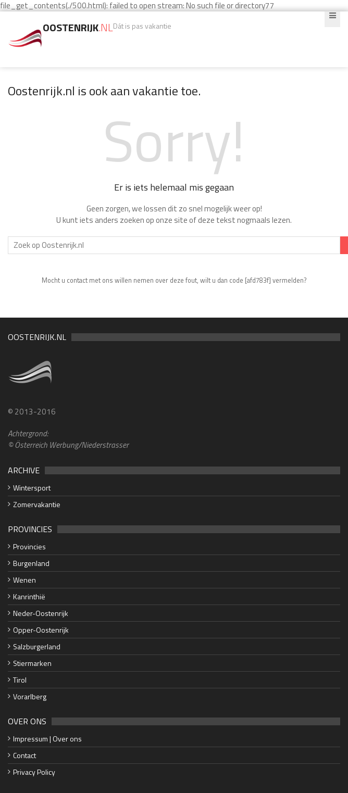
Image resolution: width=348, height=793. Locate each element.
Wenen (24, 579)
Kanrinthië (29, 596)
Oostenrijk (78, 27)
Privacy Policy (34, 771)
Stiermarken (32, 663)
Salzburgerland (36, 646)
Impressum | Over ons (47, 738)
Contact (24, 755)
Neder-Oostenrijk (40, 613)
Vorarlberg (29, 696)
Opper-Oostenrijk (41, 629)
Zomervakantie (36, 504)
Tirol (20, 679)
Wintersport (32, 487)
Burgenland (31, 563)
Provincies (29, 546)
